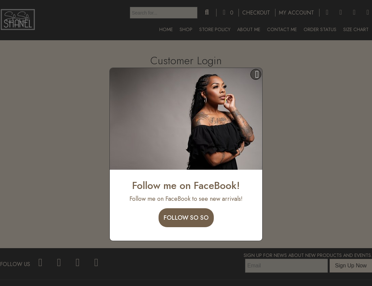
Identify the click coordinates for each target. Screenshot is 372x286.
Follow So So (186, 217)
